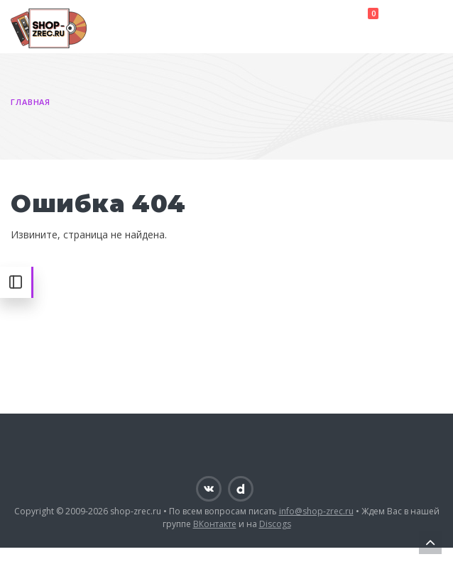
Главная (30, 101)
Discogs (275, 524)
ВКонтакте (214, 524)
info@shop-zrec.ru (316, 511)
